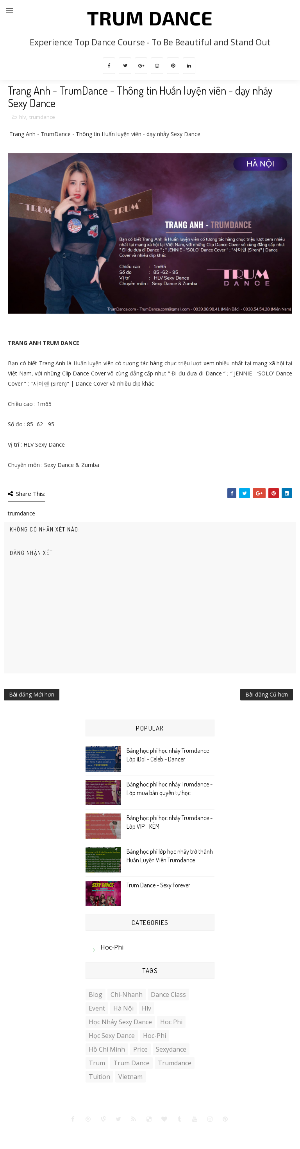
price (140, 1049)
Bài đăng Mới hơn (31, 694)
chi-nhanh (127, 994)
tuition (99, 1076)
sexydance (171, 1049)
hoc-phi (111, 947)
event (97, 1008)
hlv (22, 116)
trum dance (131, 1063)
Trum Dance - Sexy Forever (158, 885)
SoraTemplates (119, 1133)
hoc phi (171, 1022)
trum (97, 1063)
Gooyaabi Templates (203, 1133)
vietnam (130, 1076)
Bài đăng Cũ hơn (266, 694)
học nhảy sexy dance (120, 1022)
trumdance (42, 116)
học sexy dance (112, 1035)
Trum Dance (150, 17)
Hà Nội (123, 1008)
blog (95, 994)
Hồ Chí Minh (107, 1049)
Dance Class (168, 994)
